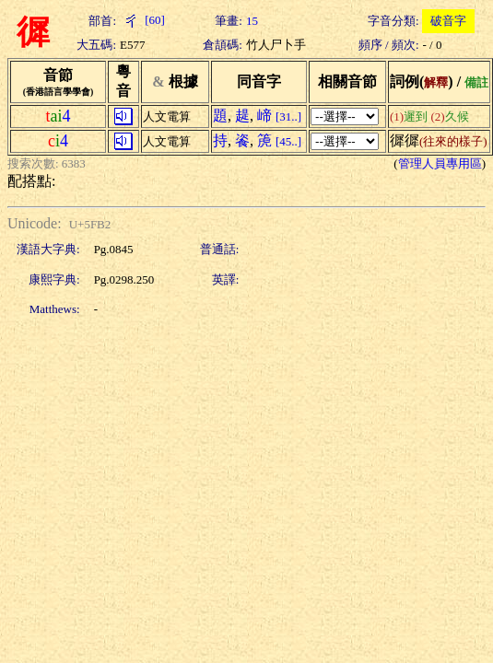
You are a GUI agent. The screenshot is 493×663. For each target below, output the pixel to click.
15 (252, 21)
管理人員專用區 (440, 163)
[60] (142, 20)
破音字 (448, 21)
